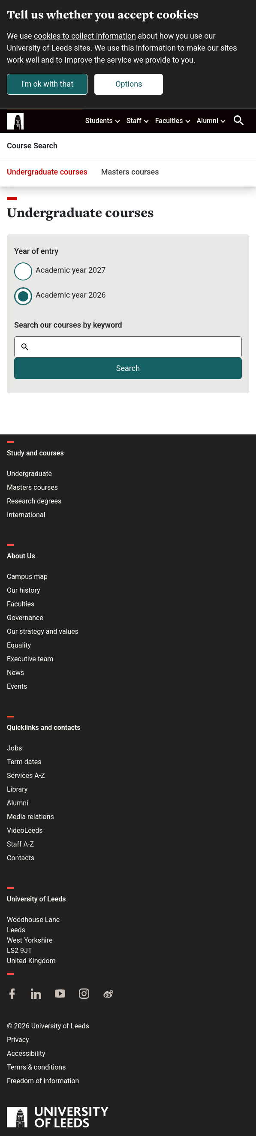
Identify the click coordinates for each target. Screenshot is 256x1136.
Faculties (173, 120)
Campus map (27, 577)
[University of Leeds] (57, 1118)
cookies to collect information (85, 35)
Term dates (24, 762)
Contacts (20, 858)
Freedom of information (43, 1081)
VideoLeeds (25, 830)
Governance (25, 618)
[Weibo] (108, 994)
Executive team (30, 659)
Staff (138, 120)
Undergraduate (29, 474)
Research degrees (34, 501)
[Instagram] (84, 994)
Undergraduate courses (47, 171)
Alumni (211, 120)
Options (128, 83)
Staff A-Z (20, 844)
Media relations (30, 817)
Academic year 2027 (70, 269)
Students (103, 120)
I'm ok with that (47, 83)
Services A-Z (26, 775)
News (15, 673)
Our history (23, 590)
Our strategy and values (42, 631)
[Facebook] (12, 994)
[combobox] (128, 347)
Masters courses (130, 171)
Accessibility (26, 1053)
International (26, 515)
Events (17, 686)
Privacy (18, 1040)
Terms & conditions (36, 1067)
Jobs (14, 748)
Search (128, 368)
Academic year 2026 (71, 294)
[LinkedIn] (36, 994)
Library (17, 789)
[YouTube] (60, 994)
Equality (19, 645)
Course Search (32, 146)
